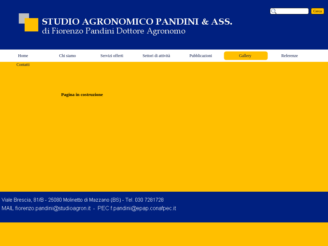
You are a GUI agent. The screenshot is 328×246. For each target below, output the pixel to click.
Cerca (317, 11)
